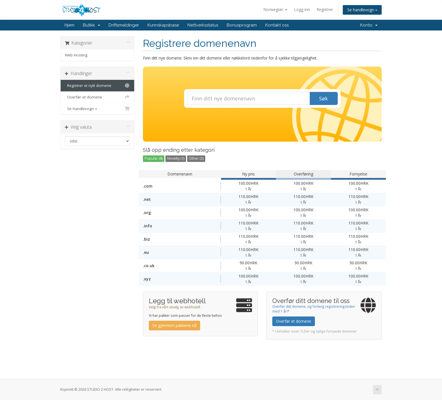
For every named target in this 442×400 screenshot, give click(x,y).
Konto (368, 25)
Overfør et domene (97, 97)
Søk (323, 98)
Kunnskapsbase (163, 25)
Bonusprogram (242, 25)
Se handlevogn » (362, 9)
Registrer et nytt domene (97, 85)
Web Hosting (76, 55)
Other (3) (196, 158)
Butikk (91, 25)
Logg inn (302, 9)
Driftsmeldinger (124, 25)
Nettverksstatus (202, 25)
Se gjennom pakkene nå (174, 325)
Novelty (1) (175, 158)
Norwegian (275, 9)
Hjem (69, 25)
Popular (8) (154, 158)
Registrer (325, 9)
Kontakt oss (277, 25)
